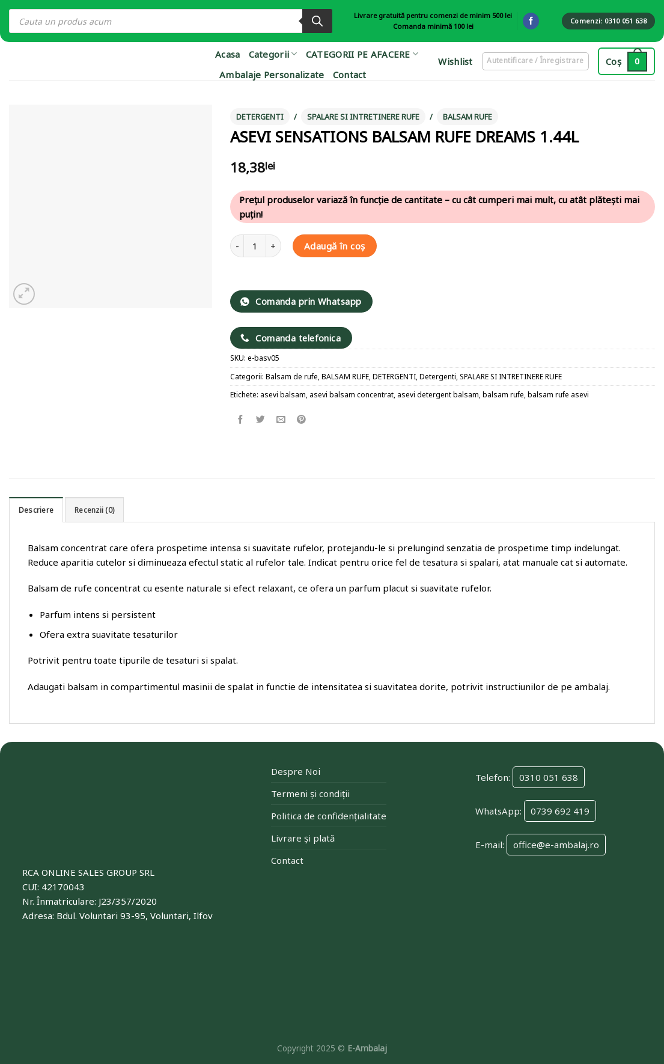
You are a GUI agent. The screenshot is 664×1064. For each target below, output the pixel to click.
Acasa (227, 54)
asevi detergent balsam (438, 395)
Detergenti (437, 376)
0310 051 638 (548, 777)
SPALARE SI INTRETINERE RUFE (363, 116)
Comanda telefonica (290, 338)
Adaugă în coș (334, 246)
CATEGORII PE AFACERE (362, 54)
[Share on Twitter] (261, 420)
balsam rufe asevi (558, 395)
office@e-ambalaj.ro (556, 845)
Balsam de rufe (292, 376)
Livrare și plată (303, 838)
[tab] (36, 509)
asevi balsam (283, 395)
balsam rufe (503, 395)
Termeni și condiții (310, 793)
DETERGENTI (260, 116)
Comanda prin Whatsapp (301, 301)
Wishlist (454, 61)
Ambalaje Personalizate (271, 75)
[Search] (317, 21)
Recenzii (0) (94, 510)
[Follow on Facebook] (531, 21)
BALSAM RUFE (467, 116)
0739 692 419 (560, 811)
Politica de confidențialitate (328, 816)
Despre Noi (295, 771)
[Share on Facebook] (240, 420)
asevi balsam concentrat (351, 395)
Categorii (273, 54)
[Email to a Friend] (281, 420)
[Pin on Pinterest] (301, 420)
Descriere (36, 510)
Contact (350, 75)
